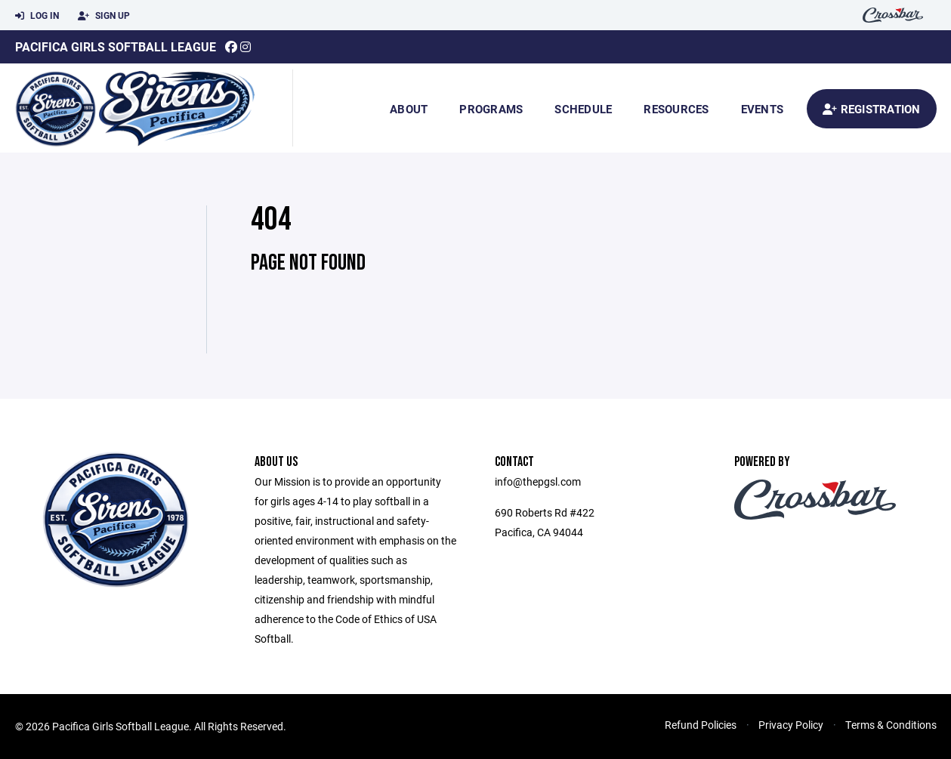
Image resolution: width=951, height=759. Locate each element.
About (409, 108)
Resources (676, 108)
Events (762, 108)
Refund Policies (700, 724)
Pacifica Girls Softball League (115, 46)
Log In (37, 16)
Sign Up (104, 16)
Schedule (583, 108)
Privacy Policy (790, 724)
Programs (491, 108)
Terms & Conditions (891, 724)
